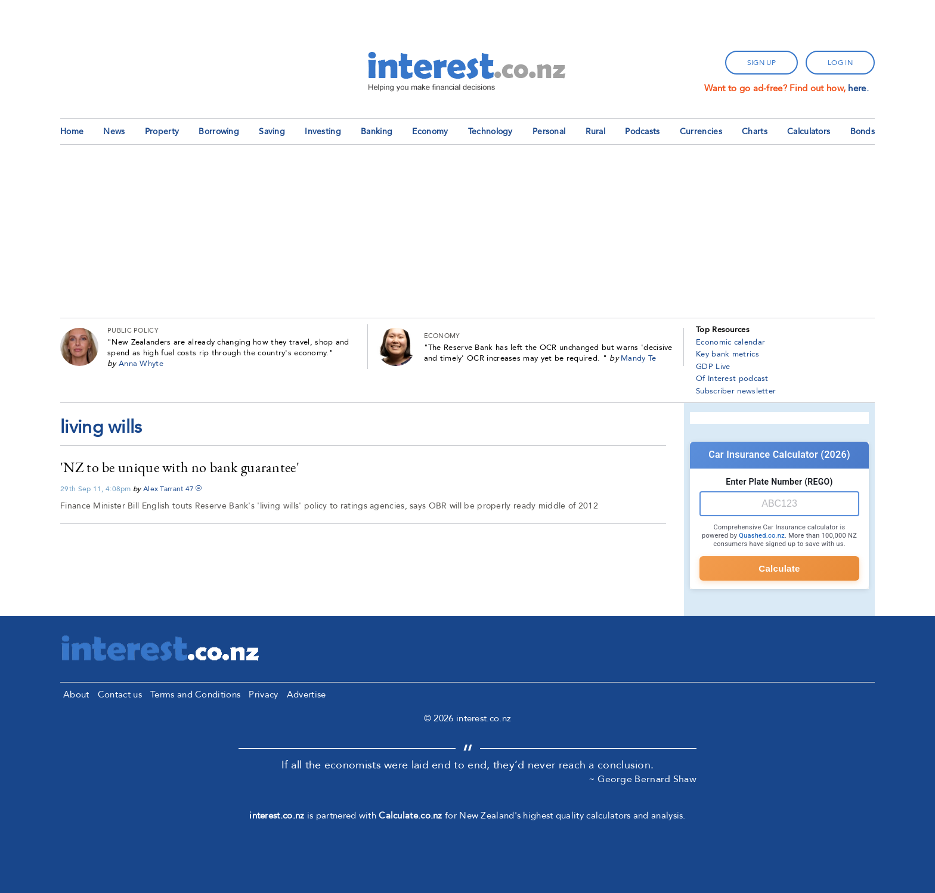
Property (162, 131)
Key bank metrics (727, 354)
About (76, 694)
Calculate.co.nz (410, 815)
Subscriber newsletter (736, 391)
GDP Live (713, 366)
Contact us (120, 694)
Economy (430, 131)
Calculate (779, 568)
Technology (490, 131)
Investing (323, 131)
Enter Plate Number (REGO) (779, 481)
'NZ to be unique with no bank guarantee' (179, 467)
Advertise (306, 694)
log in (840, 62)
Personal (548, 131)
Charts (754, 131)
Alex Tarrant (163, 489)
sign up (761, 62)
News (114, 131)
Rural (596, 131)
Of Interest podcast (732, 378)
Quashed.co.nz (762, 535)
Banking (376, 131)
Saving (272, 131)
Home (71, 131)
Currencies (701, 131)
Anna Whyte (141, 363)
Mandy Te (638, 358)
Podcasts (642, 131)
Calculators (808, 131)
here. (858, 88)
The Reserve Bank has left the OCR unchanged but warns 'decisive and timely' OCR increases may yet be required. (548, 353)
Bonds (862, 131)
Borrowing (219, 131)
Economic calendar (730, 342)
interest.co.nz (276, 815)
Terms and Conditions (195, 694)
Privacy (263, 694)
